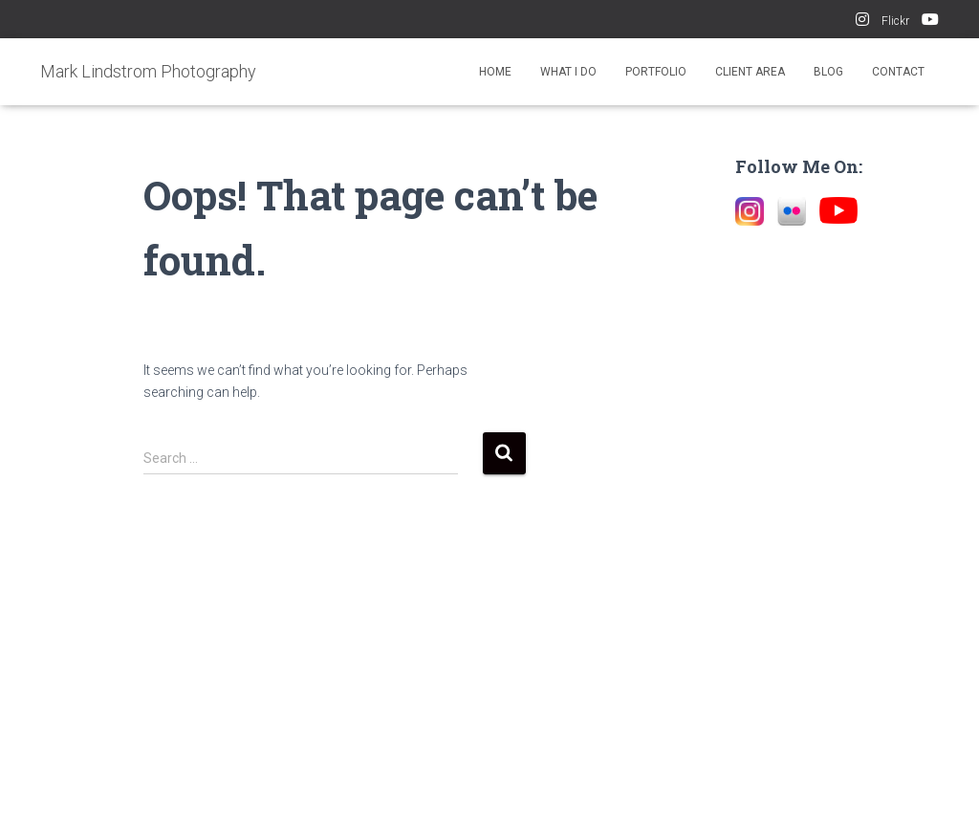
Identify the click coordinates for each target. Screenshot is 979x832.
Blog (828, 71)
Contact (898, 71)
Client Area (750, 71)
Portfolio (655, 71)
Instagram (862, 22)
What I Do (568, 71)
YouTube (930, 22)
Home (495, 71)
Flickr (895, 21)
